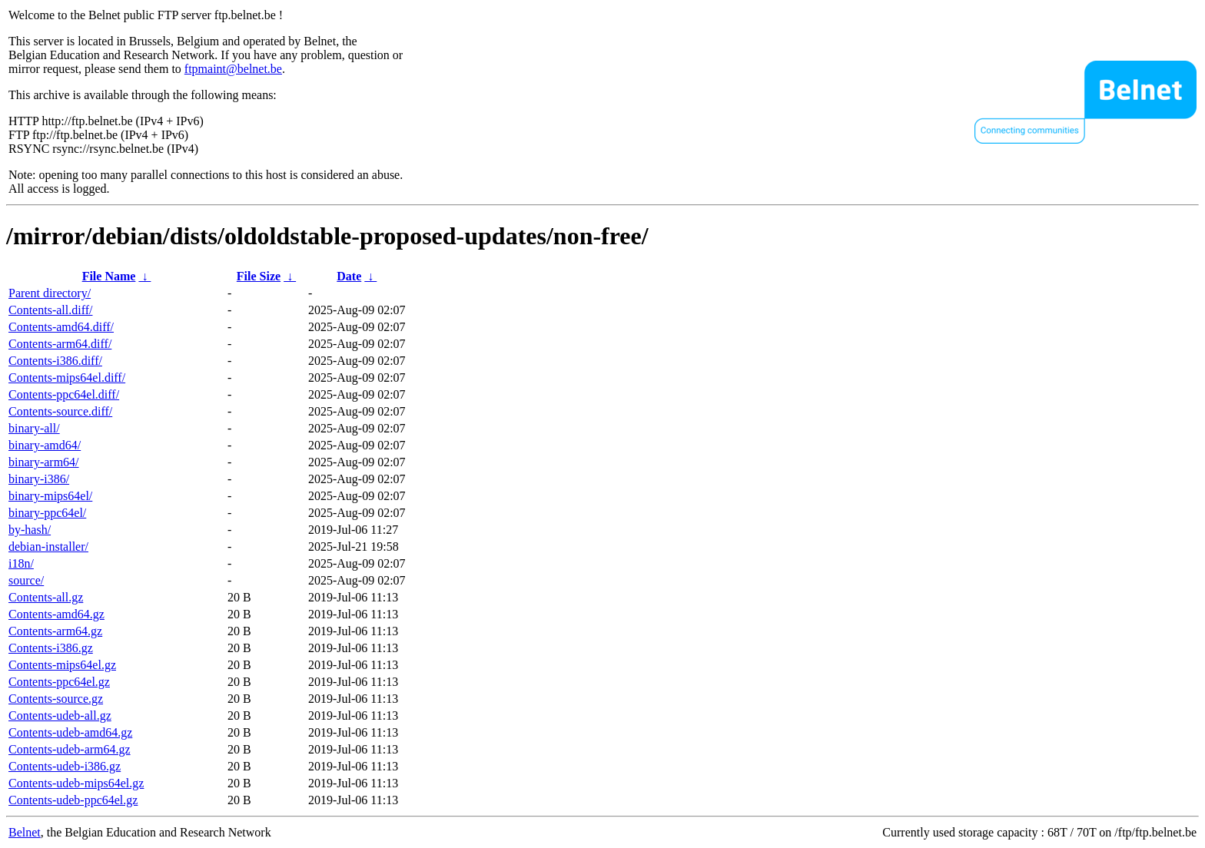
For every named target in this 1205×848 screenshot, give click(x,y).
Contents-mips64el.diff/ (66, 377)
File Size (259, 276)
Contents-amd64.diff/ (61, 326)
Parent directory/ (49, 293)
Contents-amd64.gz (56, 614)
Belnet (24, 832)
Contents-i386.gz (50, 647)
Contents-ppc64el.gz (59, 681)
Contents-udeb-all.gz (59, 715)
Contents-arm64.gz (55, 631)
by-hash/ (29, 529)
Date (349, 276)
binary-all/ (34, 428)
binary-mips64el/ (50, 495)
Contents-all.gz (45, 597)
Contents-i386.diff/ (55, 360)
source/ (26, 580)
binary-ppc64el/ (47, 512)
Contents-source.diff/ (60, 411)
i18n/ (21, 563)
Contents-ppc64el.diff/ (63, 394)
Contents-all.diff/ (50, 309)
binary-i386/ (38, 478)
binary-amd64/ (44, 445)
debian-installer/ (48, 546)
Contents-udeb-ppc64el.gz (73, 800)
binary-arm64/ (43, 462)
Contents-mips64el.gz (62, 664)
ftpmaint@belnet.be (233, 68)
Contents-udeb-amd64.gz (70, 732)
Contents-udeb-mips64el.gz (76, 783)
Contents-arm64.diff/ (59, 343)
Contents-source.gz (55, 698)
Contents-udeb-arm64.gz (69, 749)
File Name (109, 276)
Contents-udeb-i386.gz (64, 766)
